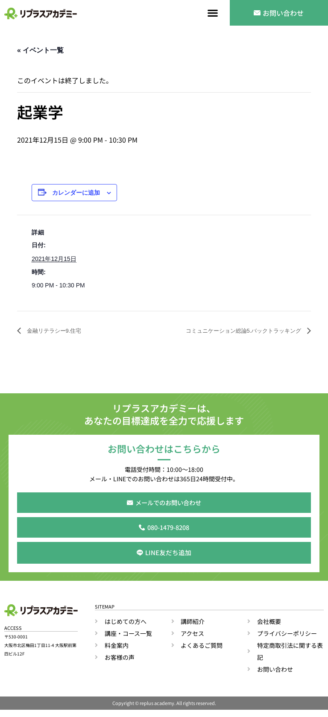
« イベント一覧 (40, 50)
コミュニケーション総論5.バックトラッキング (230, 331)
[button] (213, 13)
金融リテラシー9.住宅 (59, 331)
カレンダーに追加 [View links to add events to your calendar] (76, 193)
